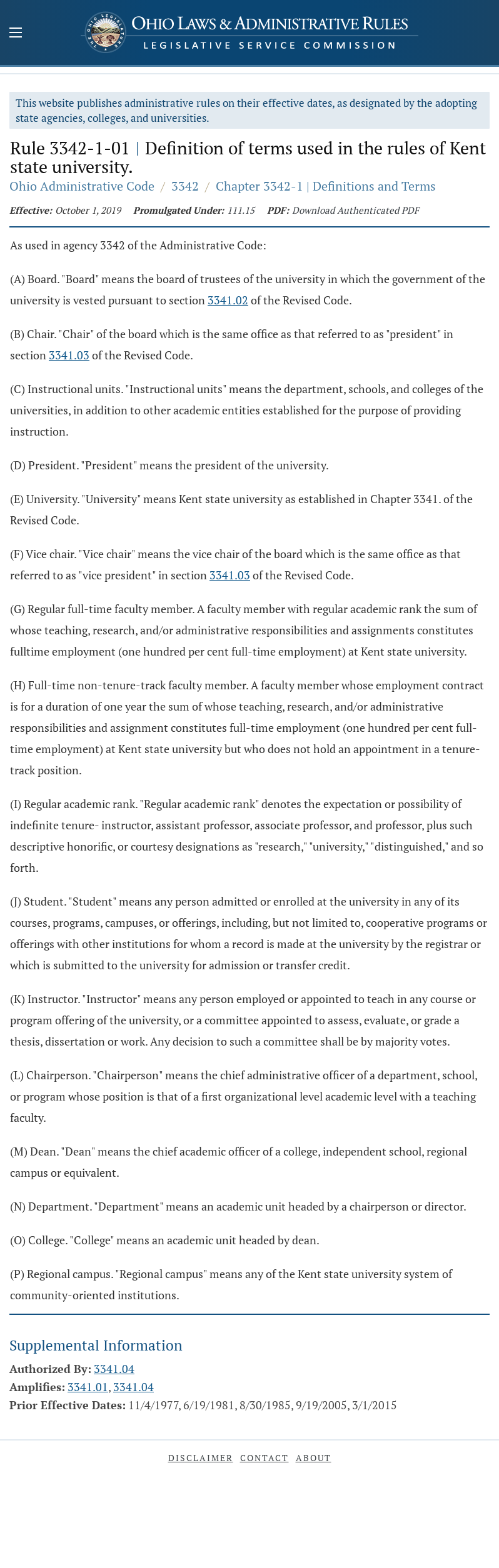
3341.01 (88, 1386)
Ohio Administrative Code (81, 185)
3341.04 (114, 1368)
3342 (185, 185)
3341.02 (228, 299)
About (313, 1458)
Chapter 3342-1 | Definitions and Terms (326, 185)
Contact (264, 1458)
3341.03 (69, 354)
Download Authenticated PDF (355, 210)
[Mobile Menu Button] (15, 33)
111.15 (241, 210)
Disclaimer (200, 1458)
